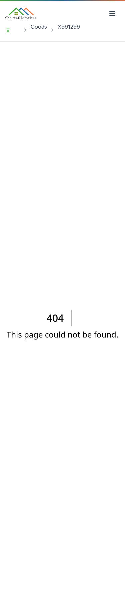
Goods (39, 26)
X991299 (69, 26)
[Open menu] (112, 13)
